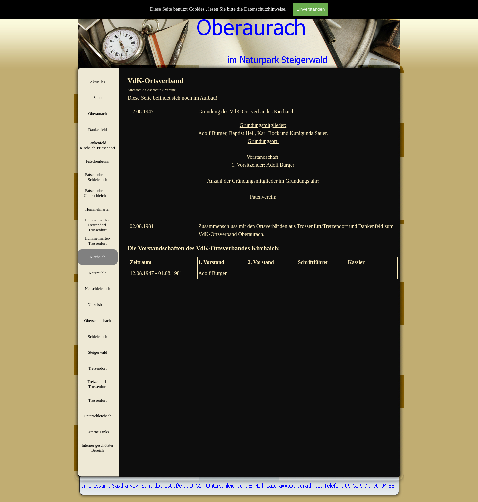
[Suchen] (359, 12)
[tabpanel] (263, 98)
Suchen (392, 12)
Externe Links (97, 432)
